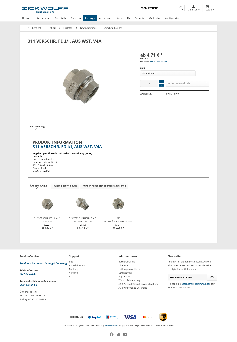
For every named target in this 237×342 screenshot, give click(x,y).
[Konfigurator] (172, 18)
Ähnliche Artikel (38, 185)
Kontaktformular (77, 265)
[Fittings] (90, 18)
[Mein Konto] (193, 8)
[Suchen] (181, 8)
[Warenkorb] (210, 8)
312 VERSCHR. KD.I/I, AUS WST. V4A (47, 220)
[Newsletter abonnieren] (212, 277)
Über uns (123, 265)
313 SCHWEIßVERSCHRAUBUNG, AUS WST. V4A (118, 220)
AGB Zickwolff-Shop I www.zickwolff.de (138, 283)
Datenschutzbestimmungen (196, 283)
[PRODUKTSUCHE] (162, 8)
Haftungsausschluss (129, 269)
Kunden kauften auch (65, 185)
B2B (71, 261)
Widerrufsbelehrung (129, 280)
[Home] (25, 18)
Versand (73, 272)
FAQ (71, 276)
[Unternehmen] (42, 18)
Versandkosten (111, 325)
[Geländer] (154, 18)
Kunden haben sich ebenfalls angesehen (104, 185)
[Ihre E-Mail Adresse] (187, 277)
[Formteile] (60, 18)
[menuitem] (162, 8)
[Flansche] (75, 18)
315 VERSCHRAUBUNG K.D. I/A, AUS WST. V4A (83, 220)
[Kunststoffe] (123, 18)
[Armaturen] (105, 18)
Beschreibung (37, 126)
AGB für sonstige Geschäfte (132, 287)
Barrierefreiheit (126, 261)
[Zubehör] (139, 18)
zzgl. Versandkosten (158, 61)
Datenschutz (125, 272)
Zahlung (73, 269)
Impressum (124, 276)
